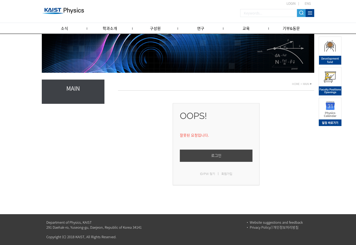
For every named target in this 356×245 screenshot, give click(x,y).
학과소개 (110, 28)
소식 (64, 28)
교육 (246, 28)
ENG (308, 3)
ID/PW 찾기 (207, 173)
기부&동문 (291, 28)
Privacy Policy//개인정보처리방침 (274, 227)
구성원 (155, 28)
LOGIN (291, 3)
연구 (200, 28)
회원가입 (226, 173)
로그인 (216, 155)
